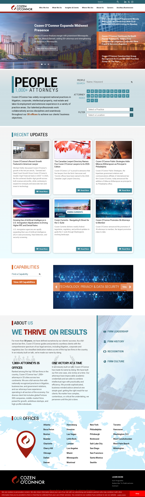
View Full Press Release (46, 49)
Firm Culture (113, 361)
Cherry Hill (48, 448)
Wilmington (118, 448)
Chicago (47, 453)
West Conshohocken (122, 439)
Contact (115, 486)
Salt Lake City (96, 443)
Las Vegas (71, 434)
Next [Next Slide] (130, 287)
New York (94, 425)
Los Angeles (72, 448)
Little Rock (71, 439)
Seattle (93, 462)
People (81, 82)
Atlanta (46, 425)
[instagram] (132, 2)
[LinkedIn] (125, 2)
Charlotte (47, 443)
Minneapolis (72, 458)
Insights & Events (72, 8)
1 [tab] (42, 64)
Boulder (47, 439)
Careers (110, 8)
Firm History (113, 341)
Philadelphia (95, 429)
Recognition (113, 351)
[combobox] (71, 7)
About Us (100, 8)
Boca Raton (48, 429)
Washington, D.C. (121, 434)
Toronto (117, 425)
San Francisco (96, 453)
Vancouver (118, 429)
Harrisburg (72, 425)
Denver (46, 462)
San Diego (94, 448)
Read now (42, 192)
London (70, 443)
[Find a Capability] (27, 274)
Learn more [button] (121, 495)
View (125, 287)
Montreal (71, 462)
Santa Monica (96, 458)
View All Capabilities (24, 282)
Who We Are (44, 8)
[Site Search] (109, 1)
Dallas (46, 458)
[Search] (117, 1)
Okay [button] (137, 493)
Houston (71, 429)
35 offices (32, 114)
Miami (69, 453)
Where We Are (87, 8)
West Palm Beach (121, 443)
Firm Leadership (115, 331)
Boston (46, 434)
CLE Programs (117, 480)
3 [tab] (48, 64)
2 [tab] (45, 64)
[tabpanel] (49, 41)
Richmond (94, 439)
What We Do (57, 8)
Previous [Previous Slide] (56, 287)
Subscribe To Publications (122, 483)
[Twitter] (129, 2)
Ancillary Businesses (125, 8)
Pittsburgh (95, 434)
